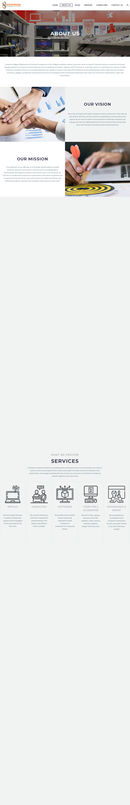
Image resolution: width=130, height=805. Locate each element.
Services (88, 5)
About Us (66, 5)
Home (55, 5)
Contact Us (117, 5)
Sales (77, 5)
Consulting (101, 5)
